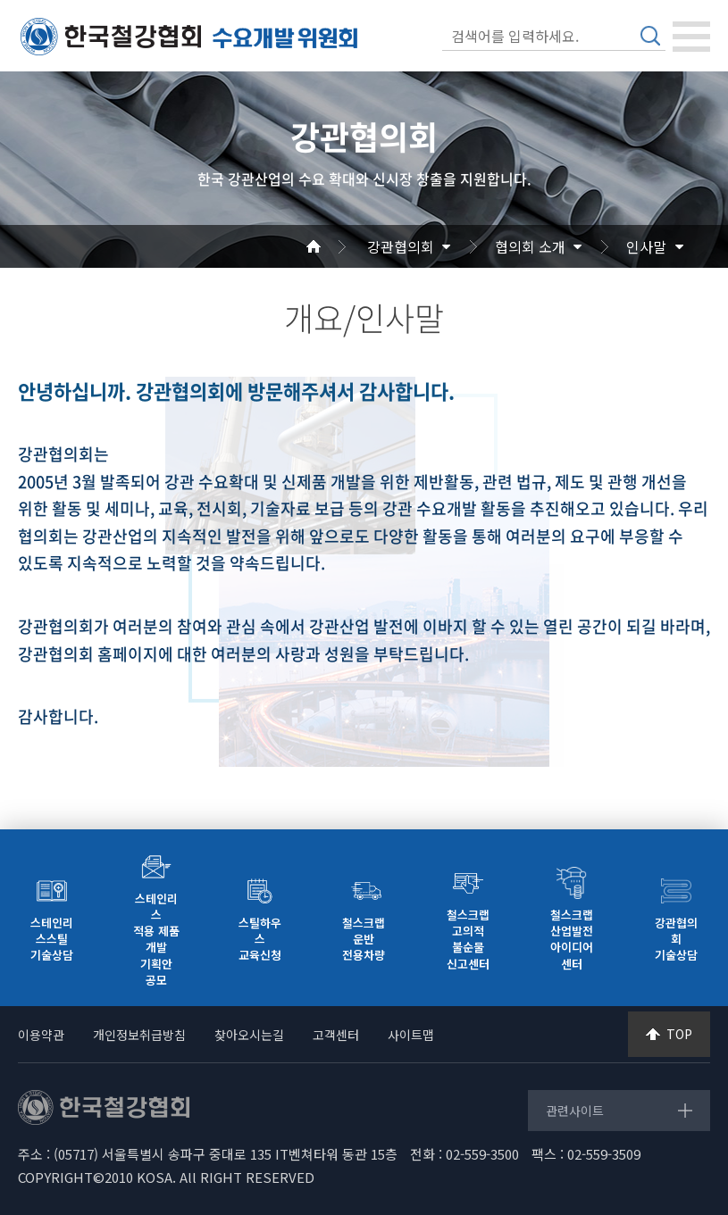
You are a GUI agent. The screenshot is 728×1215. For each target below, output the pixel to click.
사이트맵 (411, 1035)
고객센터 (336, 1035)
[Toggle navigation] (691, 36)
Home (335, 246)
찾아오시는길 (249, 1035)
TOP (679, 1034)
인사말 (646, 246)
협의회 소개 (530, 246)
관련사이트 (575, 1110)
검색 (650, 36)
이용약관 (41, 1035)
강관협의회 (400, 246)
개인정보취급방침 (139, 1035)
